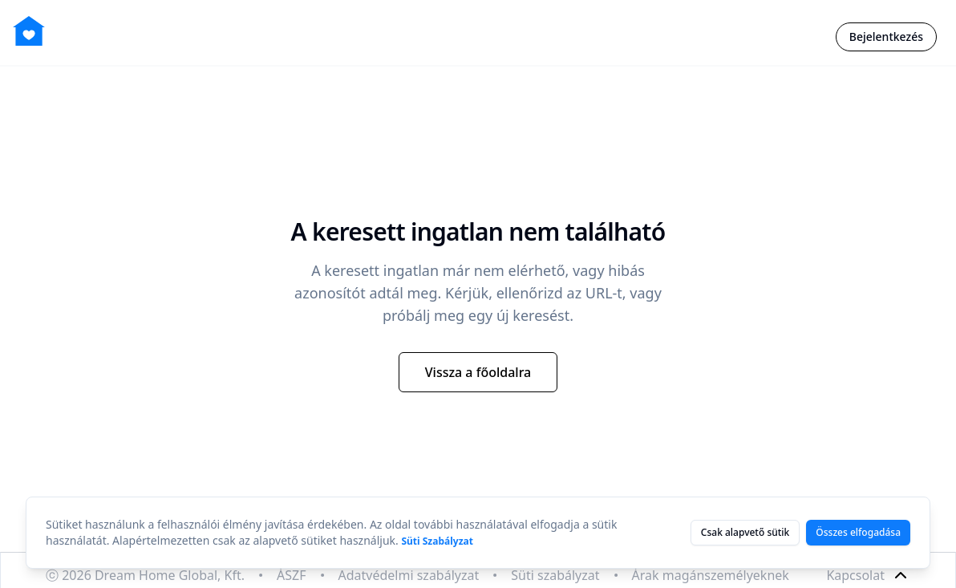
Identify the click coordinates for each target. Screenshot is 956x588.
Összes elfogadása (858, 532)
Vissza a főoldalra (478, 372)
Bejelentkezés (886, 36)
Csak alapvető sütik (745, 532)
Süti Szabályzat (437, 541)
